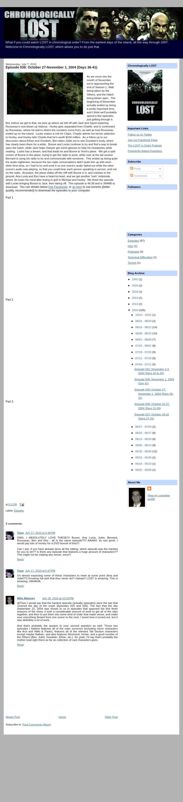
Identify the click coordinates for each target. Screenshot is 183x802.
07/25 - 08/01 (143, 345)
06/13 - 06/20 (143, 439)
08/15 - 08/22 (143, 327)
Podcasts (133, 251)
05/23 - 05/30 (143, 457)
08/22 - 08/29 (143, 321)
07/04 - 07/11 (143, 364)
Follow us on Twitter (140, 134)
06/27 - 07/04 (143, 426)
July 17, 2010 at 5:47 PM (40, 570)
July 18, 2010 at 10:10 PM (58, 598)
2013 (135, 304)
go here (77, 187)
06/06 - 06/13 (143, 445)
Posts (135, 168)
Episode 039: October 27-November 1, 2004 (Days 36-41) (51, 67)
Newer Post (13, 717)
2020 (135, 285)
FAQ (130, 246)
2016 (135, 291)
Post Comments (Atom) (36, 724)
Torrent (132, 262)
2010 (135, 310)
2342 (135, 279)
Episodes (19, 510)
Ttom (20, 532)
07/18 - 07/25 (143, 352)
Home (62, 717)
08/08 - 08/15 (143, 333)
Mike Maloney (26, 598)
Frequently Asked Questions (145, 151)
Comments (138, 175)
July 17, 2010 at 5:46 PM (40, 532)
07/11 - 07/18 (143, 358)
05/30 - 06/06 (143, 451)
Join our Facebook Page (142, 140)
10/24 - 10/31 (143, 314)
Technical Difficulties (140, 257)
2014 (135, 297)
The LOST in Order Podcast (145, 145)
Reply (20, 559)
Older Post (111, 717)
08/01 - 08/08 (143, 339)
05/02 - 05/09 (143, 469)
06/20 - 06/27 (143, 432)
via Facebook (57, 187)
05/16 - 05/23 (143, 463)
